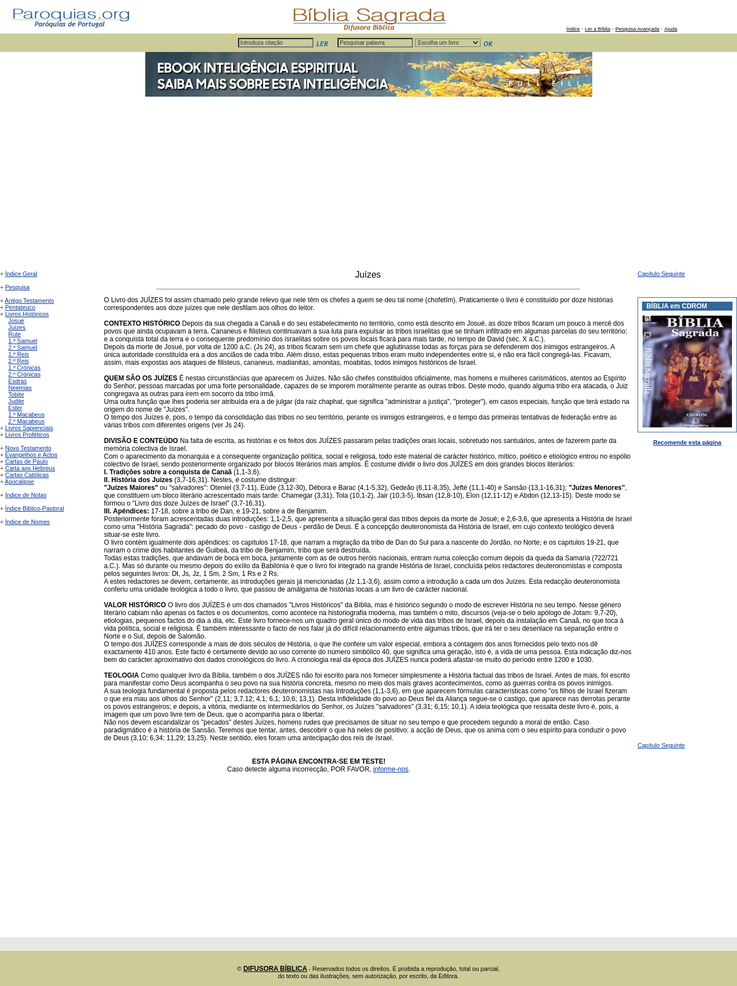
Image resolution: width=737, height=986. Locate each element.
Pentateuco (20, 307)
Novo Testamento (28, 448)
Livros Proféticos (27, 434)
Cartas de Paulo (26, 461)
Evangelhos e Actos (31, 454)
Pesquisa (17, 287)
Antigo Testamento (29, 300)
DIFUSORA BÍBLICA (275, 969)
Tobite (16, 394)
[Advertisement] (369, 186)
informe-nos (390, 769)
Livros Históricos (27, 314)
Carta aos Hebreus (30, 468)
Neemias (20, 387)
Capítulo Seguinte (661, 273)
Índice (573, 29)
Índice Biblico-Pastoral (34, 508)
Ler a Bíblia (598, 29)
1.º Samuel (22, 340)
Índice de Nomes (27, 521)
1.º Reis (18, 354)
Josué (16, 320)
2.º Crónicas (24, 374)
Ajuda (670, 29)
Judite (16, 401)
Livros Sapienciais (29, 428)
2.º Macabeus (26, 421)
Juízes (17, 327)
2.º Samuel (22, 347)
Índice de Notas (25, 495)
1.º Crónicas (24, 367)
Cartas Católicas (27, 474)
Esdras (17, 381)
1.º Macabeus (26, 414)
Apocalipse (19, 481)
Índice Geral (21, 273)
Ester (15, 407)
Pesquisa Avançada (637, 29)
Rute (14, 334)
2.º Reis (18, 361)
